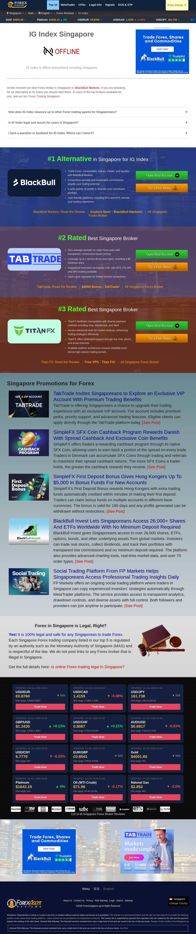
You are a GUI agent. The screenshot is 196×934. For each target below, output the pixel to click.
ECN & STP (125, 4)
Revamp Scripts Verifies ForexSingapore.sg (170, 921)
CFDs (82, 4)
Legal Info (95, 4)
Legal (112, 900)
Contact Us (79, 900)
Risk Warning (101, 900)
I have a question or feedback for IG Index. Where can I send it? (98, 133)
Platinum (48, 19)
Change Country (178, 903)
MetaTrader (68, 4)
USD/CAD (124, 19)
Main (31, 13)
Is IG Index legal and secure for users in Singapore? (98, 122)
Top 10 (53, 4)
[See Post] (151, 422)
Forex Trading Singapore (44, 96)
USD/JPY (166, 19)
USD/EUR (88, 19)
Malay (86, 888)
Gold (14, 19)
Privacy (89, 900)
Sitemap (129, 900)
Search (119, 900)
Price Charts (177, 5)
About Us (67, 900)
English (45, 13)
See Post (124, 928)
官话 (96, 888)
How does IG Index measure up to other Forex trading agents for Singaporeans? (98, 112)
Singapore (15, 13)
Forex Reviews (65, 13)
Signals (110, 4)
